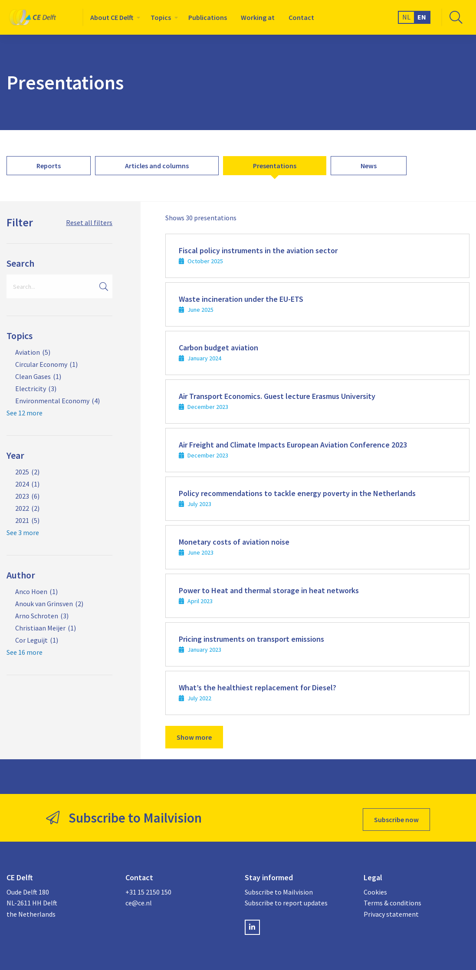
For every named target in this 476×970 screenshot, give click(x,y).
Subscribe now (396, 816)
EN (421, 17)
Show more (194, 737)
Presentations (274, 165)
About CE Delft (111, 17)
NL (406, 17)
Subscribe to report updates (286, 899)
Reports (48, 165)
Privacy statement (391, 910)
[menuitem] (113, 17)
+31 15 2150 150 (148, 888)
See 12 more (25, 412)
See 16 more (25, 652)
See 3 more (23, 532)
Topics (161, 17)
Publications (207, 17)
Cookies (375, 888)
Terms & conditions (392, 899)
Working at (258, 17)
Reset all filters (89, 222)
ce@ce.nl (138, 899)
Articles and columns (157, 165)
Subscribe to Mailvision (279, 888)
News (369, 165)
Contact (301, 17)
